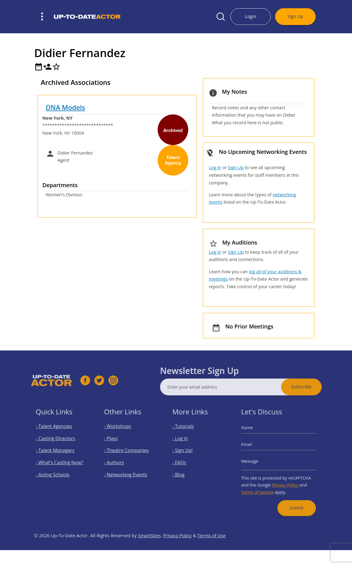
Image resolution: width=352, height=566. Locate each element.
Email (251, 447)
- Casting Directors (56, 442)
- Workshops (120, 432)
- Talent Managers (56, 452)
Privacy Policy (284, 481)
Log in (215, 167)
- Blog (182, 472)
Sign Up (296, 16)
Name (252, 433)
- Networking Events (127, 472)
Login (250, 16)
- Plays (114, 442)
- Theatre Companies (127, 452)
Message (254, 461)
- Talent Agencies (55, 432)
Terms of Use (211, 547)
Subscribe (313, 387)
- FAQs (183, 462)
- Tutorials (186, 432)
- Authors (117, 462)
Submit (293, 500)
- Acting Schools (54, 472)
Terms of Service (260, 487)
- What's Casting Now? (60, 462)
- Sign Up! (185, 452)
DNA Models (65, 107)
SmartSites (149, 547)
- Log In (183, 442)
